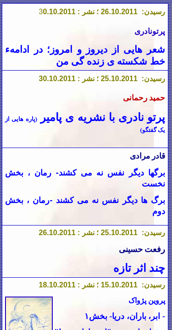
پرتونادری (149, 31)
